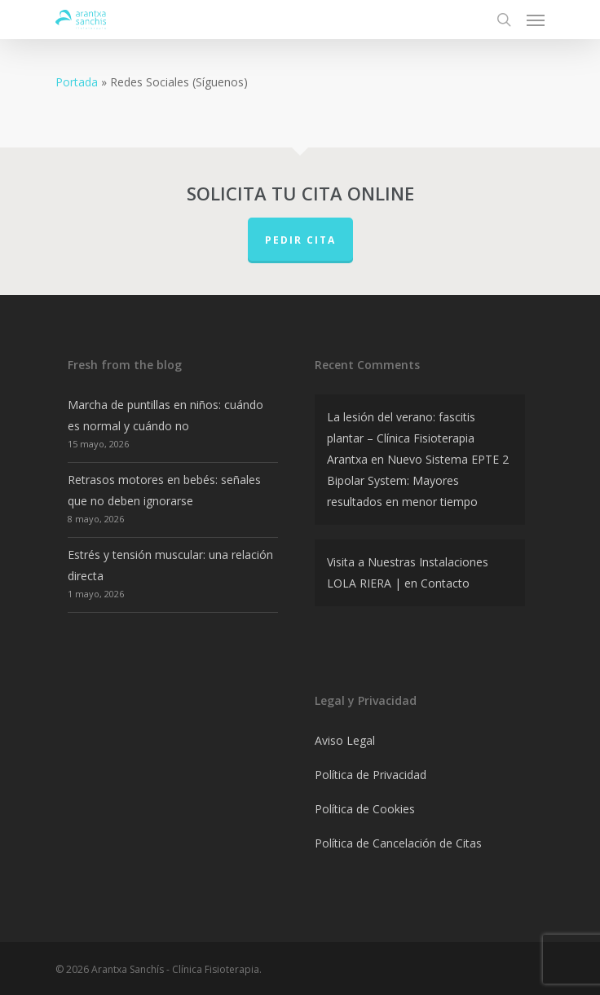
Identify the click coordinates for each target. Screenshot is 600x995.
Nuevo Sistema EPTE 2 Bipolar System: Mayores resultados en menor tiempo (418, 480)
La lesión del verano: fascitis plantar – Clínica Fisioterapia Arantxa (401, 438)
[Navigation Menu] (536, 19)
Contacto (445, 583)
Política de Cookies (365, 809)
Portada (76, 82)
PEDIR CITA (300, 240)
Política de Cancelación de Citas (398, 843)
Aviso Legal (345, 740)
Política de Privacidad (370, 774)
